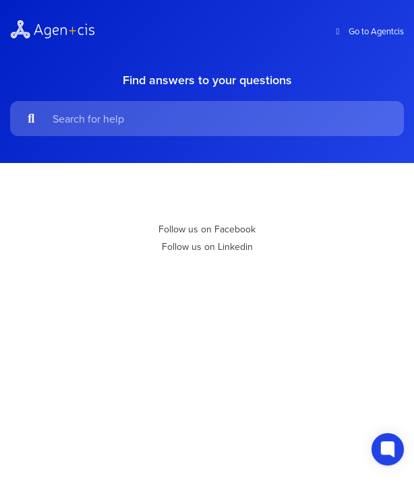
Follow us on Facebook (207, 229)
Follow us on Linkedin (207, 246)
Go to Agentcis (368, 31)
